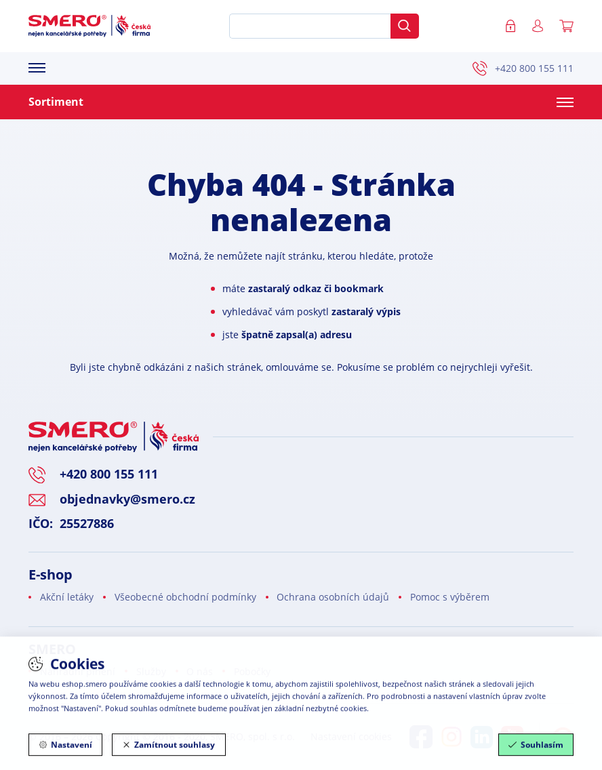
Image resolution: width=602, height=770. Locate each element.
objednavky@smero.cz (127, 499)
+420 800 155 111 (523, 68)
